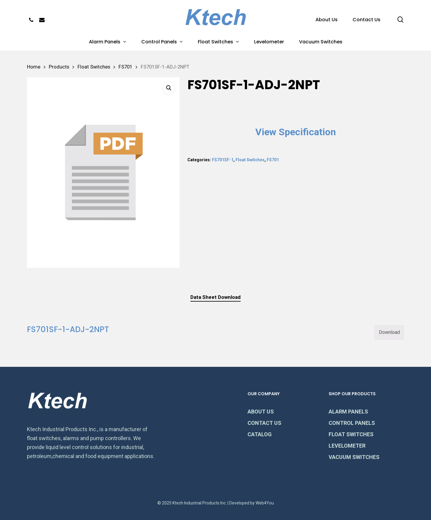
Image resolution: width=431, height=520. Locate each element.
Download (389, 332)
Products (59, 67)
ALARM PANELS (348, 411)
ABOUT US (261, 411)
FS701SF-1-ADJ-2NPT (68, 329)
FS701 (125, 67)
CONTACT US (264, 423)
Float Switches (94, 67)
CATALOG (260, 434)
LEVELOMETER (347, 446)
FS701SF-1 (222, 159)
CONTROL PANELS (352, 423)
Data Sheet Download (215, 297)
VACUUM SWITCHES (354, 457)
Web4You (265, 503)
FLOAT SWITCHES (351, 434)
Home (33, 67)
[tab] (215, 297)
